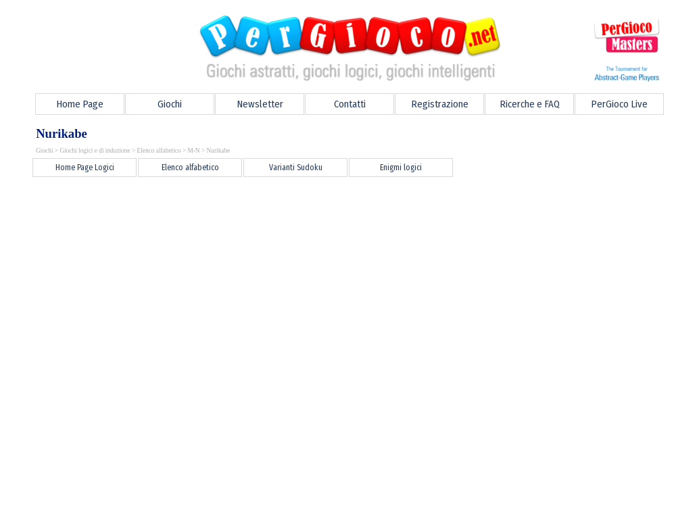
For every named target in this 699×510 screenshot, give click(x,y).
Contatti (350, 104)
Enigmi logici (401, 167)
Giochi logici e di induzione (94, 150)
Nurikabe (219, 150)
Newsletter (260, 104)
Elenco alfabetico (159, 150)
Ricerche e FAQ (530, 104)
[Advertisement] (269, 209)
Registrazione (439, 104)
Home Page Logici (84, 167)
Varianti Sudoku (295, 167)
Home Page (79, 104)
